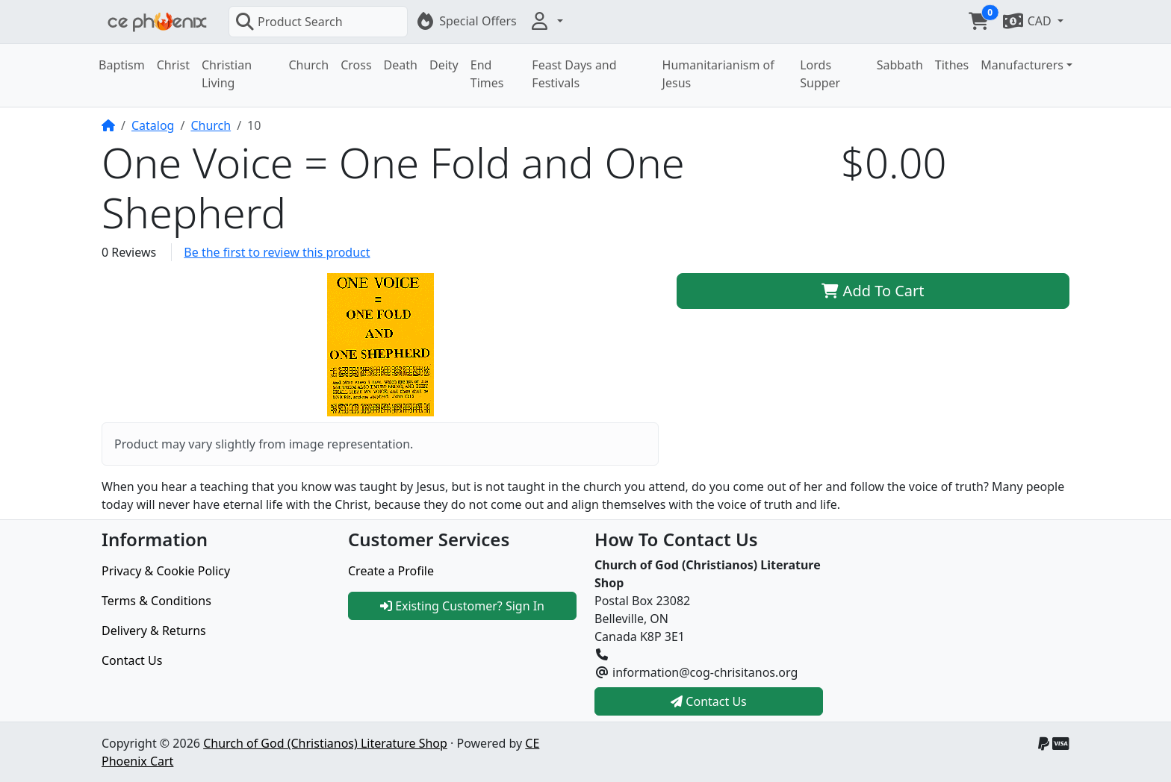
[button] (546, 21)
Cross (356, 65)
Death (400, 65)
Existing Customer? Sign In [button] (462, 606)
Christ (173, 65)
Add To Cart (872, 291)
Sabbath (900, 65)
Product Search (289, 21)
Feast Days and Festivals (574, 74)
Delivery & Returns (154, 630)
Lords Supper (820, 74)
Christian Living (227, 74)
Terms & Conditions (156, 600)
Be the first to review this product (277, 252)
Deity (444, 65)
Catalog (153, 125)
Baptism (122, 65)
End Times (487, 74)
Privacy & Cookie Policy (166, 571)
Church (308, 65)
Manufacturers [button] (1022, 65)
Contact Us (132, 660)
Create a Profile (391, 571)
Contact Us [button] (709, 701)
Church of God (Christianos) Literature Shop (325, 743)
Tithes (952, 65)
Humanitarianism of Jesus (718, 74)
